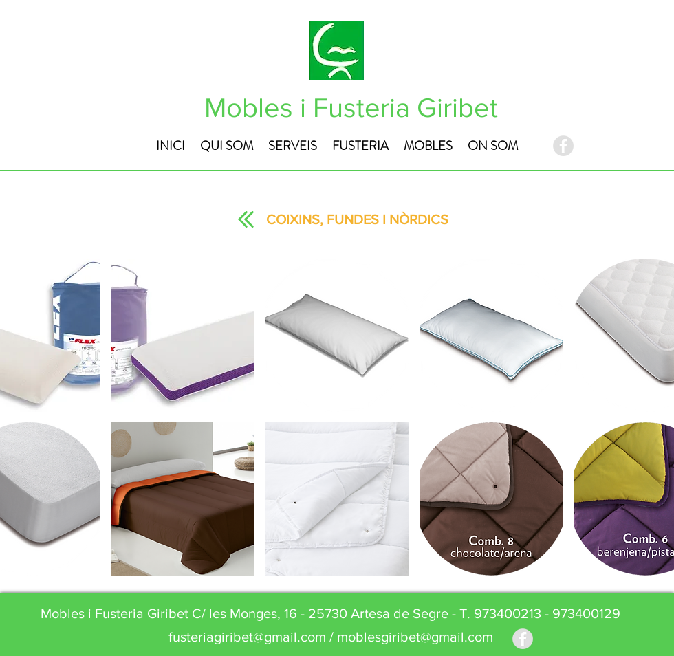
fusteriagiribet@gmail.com (247, 636)
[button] (182, 335)
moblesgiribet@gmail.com (415, 636)
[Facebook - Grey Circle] (563, 145)
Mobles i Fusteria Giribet (351, 107)
